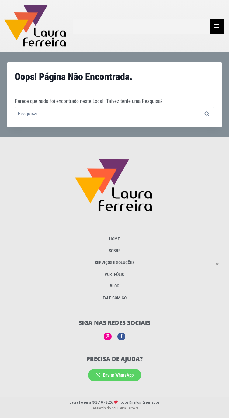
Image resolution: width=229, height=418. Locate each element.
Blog (114, 286)
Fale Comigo (115, 297)
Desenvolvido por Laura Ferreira (115, 408)
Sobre (114, 250)
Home (114, 238)
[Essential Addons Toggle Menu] (217, 26)
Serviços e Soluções (114, 262)
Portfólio (114, 274)
